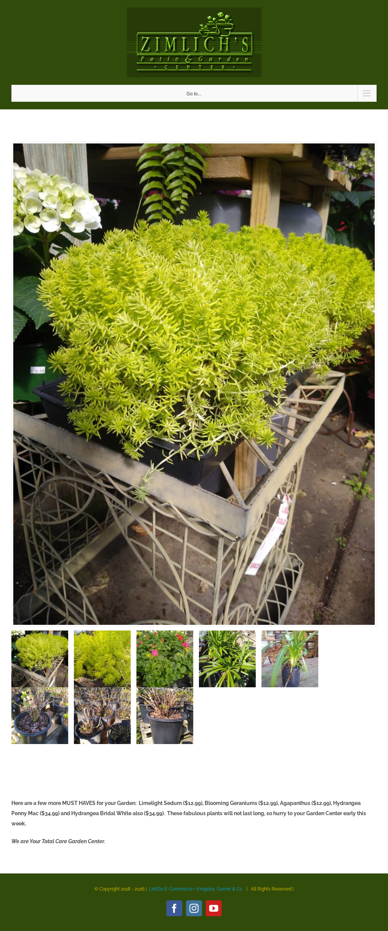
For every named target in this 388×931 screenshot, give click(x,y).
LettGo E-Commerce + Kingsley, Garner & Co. (196, 889)
